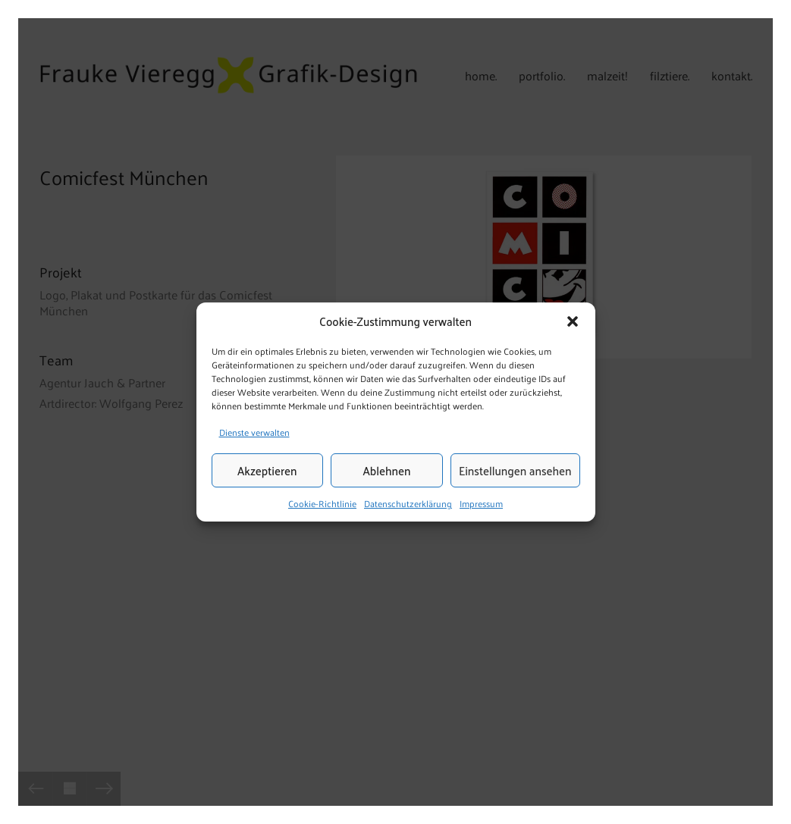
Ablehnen (387, 470)
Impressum (481, 504)
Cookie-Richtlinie (322, 504)
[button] (572, 321)
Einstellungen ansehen (515, 470)
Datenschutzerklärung (408, 504)
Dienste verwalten (254, 432)
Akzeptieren (267, 470)
